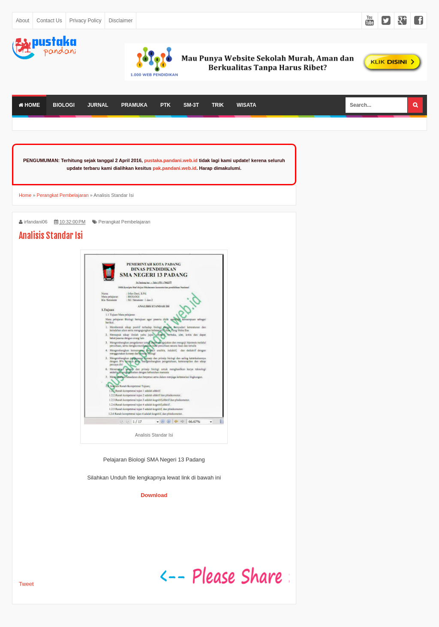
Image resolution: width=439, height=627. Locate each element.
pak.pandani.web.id (174, 168)
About (22, 21)
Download (154, 495)
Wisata (246, 105)
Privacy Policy (85, 21)
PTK (165, 105)
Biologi (64, 105)
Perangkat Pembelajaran (124, 221)
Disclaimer (120, 21)
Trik (218, 105)
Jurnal (97, 105)
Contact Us (49, 21)
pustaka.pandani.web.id (171, 160)
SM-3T (191, 105)
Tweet (26, 584)
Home (29, 105)
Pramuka (134, 105)
